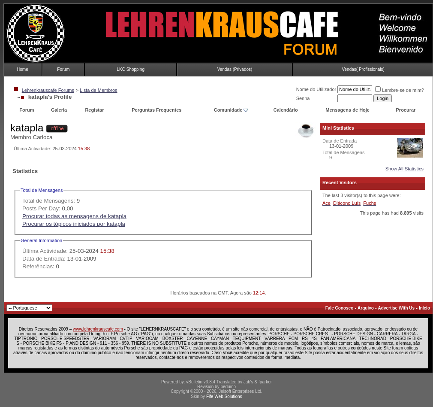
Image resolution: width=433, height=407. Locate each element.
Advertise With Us (396, 308)
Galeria (59, 109)
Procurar (406, 109)
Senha (303, 98)
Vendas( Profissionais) (363, 69)
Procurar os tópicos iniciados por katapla (73, 224)
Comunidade (231, 109)
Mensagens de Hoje (347, 109)
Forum (63, 69)
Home (22, 69)
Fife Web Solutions (224, 396)
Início (424, 308)
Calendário (286, 109)
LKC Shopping (130, 69)
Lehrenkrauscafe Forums (48, 90)
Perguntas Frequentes (156, 109)
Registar (94, 109)
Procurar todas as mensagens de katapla (74, 216)
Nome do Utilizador (316, 89)
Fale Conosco (339, 308)
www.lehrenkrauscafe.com (98, 329)
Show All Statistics (404, 168)
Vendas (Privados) (235, 69)
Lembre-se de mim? (399, 90)
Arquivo (366, 308)
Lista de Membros (98, 90)
